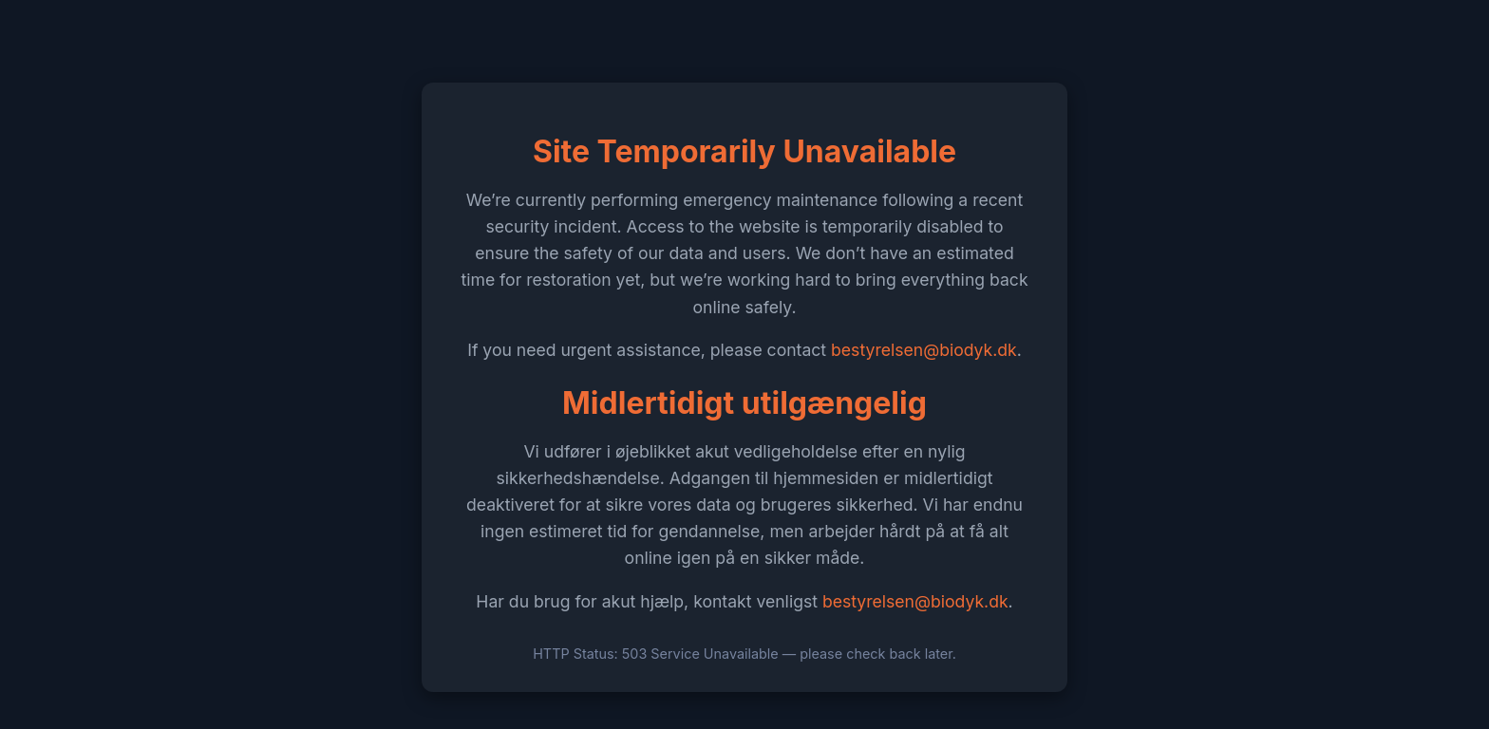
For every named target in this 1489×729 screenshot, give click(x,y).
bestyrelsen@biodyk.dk (924, 350)
